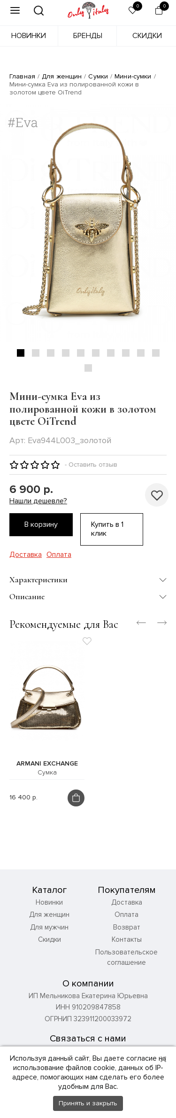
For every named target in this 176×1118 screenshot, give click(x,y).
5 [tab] (80, 353)
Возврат (126, 927)
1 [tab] (20, 353)
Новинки (28, 35)
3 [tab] (50, 353)
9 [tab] (141, 353)
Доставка (25, 554)
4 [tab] (65, 353)
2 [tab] (35, 353)
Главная (22, 76)
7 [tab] (111, 353)
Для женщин (62, 76)
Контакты (127, 939)
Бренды (87, 35)
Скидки (147, 35)
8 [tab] (126, 353)
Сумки (98, 76)
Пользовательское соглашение (126, 957)
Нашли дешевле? (38, 501)
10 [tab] (156, 353)
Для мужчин (49, 927)
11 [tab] (88, 368)
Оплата (58, 554)
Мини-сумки (133, 76)
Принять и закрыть (88, 1103)
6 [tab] (95, 353)
